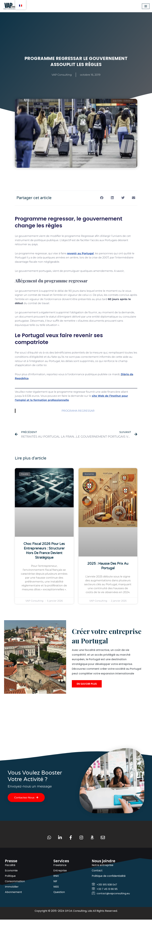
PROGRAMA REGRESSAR (78, 410)
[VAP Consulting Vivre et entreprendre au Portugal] (12, 6)
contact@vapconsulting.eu (111, 906)
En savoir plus (87, 695)
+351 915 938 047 (104, 897)
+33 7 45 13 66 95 (105, 901)
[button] (101, 197)
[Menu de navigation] (146, 6)
